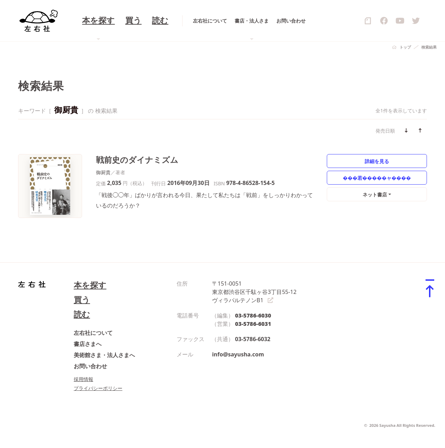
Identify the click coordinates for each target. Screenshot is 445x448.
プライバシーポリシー (98, 388)
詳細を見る (377, 161)
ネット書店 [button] (375, 194)
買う (82, 299)
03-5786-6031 (253, 324)
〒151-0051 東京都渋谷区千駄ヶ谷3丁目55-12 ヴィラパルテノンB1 (254, 292)
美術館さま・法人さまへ (104, 355)
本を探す (90, 285)
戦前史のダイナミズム (137, 159)
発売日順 (385, 130)
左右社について (93, 333)
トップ (405, 47)
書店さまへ (88, 344)
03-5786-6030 (253, 315)
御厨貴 (103, 172)
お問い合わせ (90, 366)
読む (82, 314)
